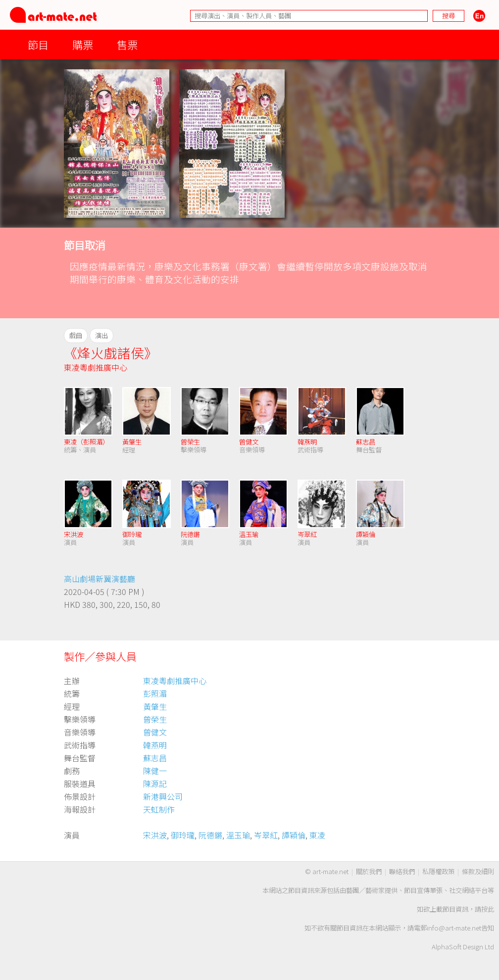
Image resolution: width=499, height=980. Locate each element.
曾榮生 (190, 441)
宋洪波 (73, 534)
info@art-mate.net (454, 927)
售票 (127, 44)
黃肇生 (132, 441)
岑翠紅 (307, 534)
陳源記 (155, 783)
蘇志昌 (365, 441)
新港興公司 (163, 796)
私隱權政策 (438, 871)
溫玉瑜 (248, 534)
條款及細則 (478, 871)
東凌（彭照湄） (86, 441)
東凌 (317, 835)
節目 (38, 44)
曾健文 (248, 441)
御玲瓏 (132, 534)
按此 (487, 909)
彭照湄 (155, 693)
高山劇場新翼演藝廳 (99, 579)
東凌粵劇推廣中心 (95, 367)
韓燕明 (307, 441)
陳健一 (155, 771)
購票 (82, 44)
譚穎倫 (365, 534)
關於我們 (369, 871)
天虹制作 (159, 809)
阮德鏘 (190, 534)
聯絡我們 (402, 871)
